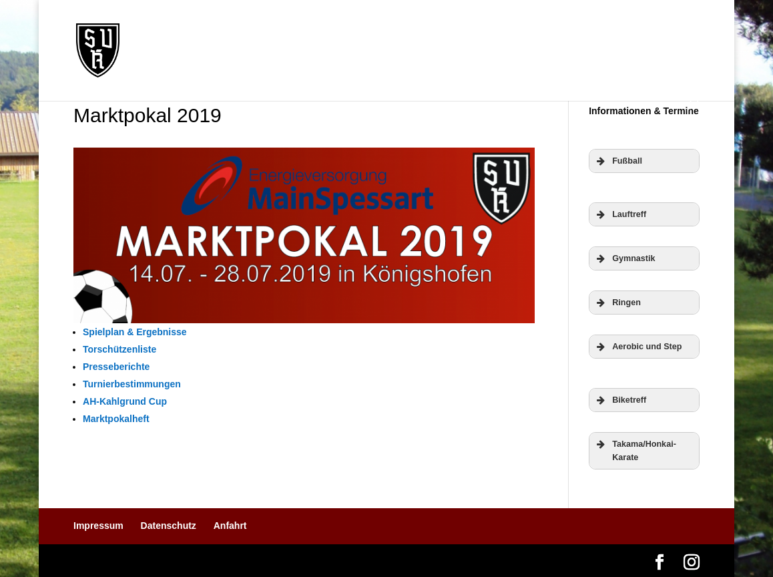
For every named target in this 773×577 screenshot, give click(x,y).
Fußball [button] (618, 161)
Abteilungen (383, 32)
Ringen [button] (617, 302)
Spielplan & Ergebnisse (135, 332)
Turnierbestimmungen (132, 384)
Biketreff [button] (620, 400)
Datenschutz (168, 525)
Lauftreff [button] (620, 214)
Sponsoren (562, 32)
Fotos (621, 32)
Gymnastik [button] (624, 258)
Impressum (98, 525)
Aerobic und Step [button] (638, 346)
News (200, 32)
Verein (306, 32)
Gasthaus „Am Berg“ (193, 68)
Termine (252, 32)
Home (154, 32)
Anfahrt (230, 525)
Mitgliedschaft (481, 32)
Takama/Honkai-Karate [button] (635, 449)
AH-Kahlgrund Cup (125, 401)
